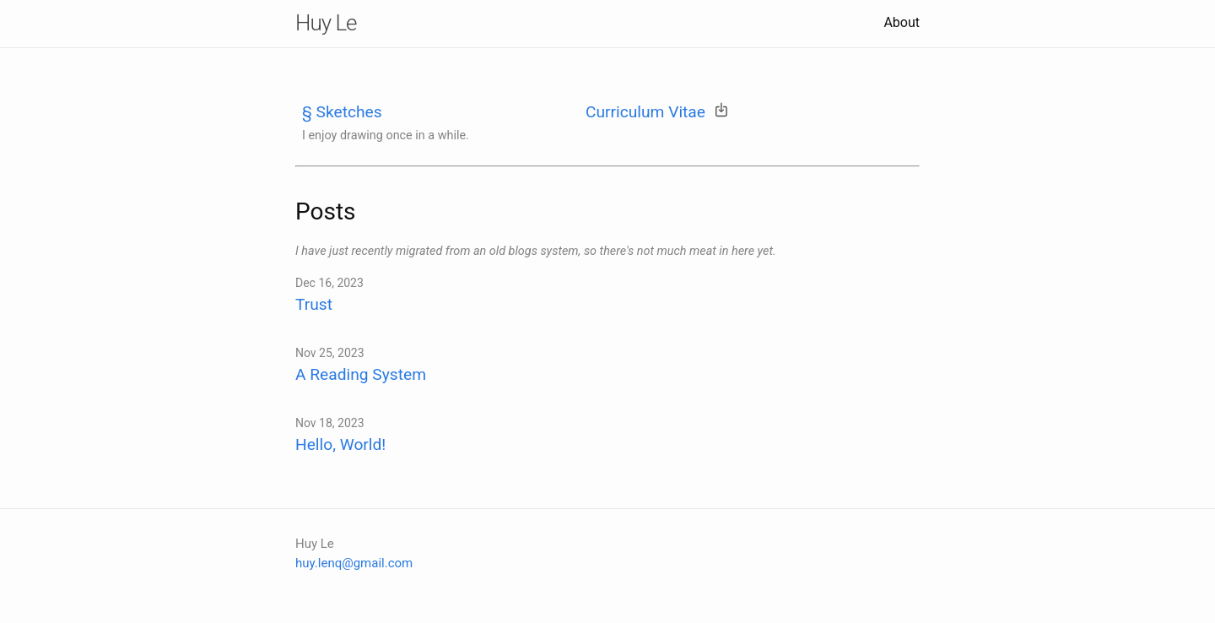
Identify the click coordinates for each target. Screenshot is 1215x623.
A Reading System (360, 374)
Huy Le (326, 22)
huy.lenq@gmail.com (354, 563)
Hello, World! (340, 444)
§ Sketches (342, 112)
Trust (313, 304)
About (901, 22)
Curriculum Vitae (645, 112)
